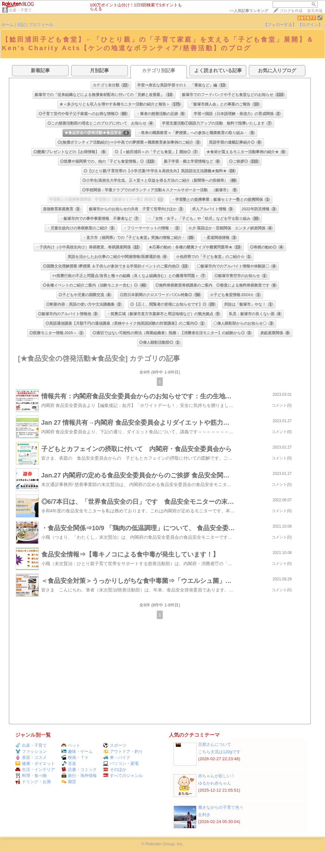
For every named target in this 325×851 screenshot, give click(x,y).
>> (248, 11)
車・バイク (116, 757)
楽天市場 (314, 11)
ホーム (7, 24)
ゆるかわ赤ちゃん (214, 783)
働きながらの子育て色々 (220, 807)
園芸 (68, 781)
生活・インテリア (35, 769)
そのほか (114, 769)
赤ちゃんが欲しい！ (216, 775)
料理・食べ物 (31, 775)
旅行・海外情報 (79, 775)
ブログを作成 (291, 11)
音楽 (68, 763)
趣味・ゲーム (77, 751)
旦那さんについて (214, 744)
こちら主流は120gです (219, 751)
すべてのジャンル (123, 775)
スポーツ (114, 745)
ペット (70, 745)
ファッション (31, 751)
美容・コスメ (31, 757)
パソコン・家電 (121, 763)
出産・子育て (20, 10)
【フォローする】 (279, 24)
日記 (21, 24)
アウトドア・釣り (123, 751)
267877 (306, 18)
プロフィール (41, 24)
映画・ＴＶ (75, 757)
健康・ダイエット (35, 763)
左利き (204, 814)
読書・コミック (79, 769)
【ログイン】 (310, 24)
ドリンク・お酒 (33, 781)
